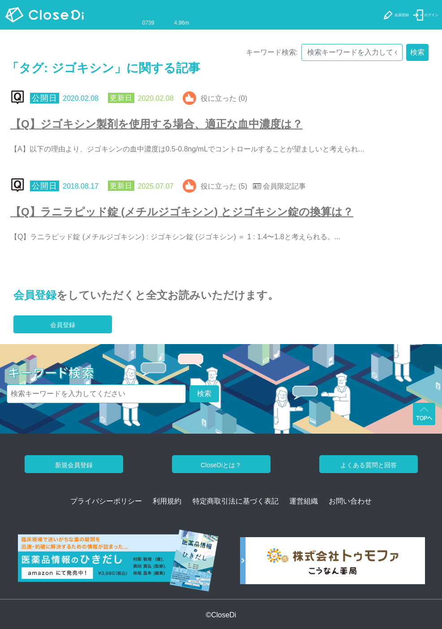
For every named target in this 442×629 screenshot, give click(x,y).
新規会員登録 (74, 465)
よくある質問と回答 (368, 465)
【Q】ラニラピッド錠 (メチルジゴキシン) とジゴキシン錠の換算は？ (181, 212)
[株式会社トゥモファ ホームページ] (332, 564)
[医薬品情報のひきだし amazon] (118, 564)
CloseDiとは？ (221, 465)
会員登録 (34, 295)
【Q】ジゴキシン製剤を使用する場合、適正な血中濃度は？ (156, 124)
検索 (417, 52)
